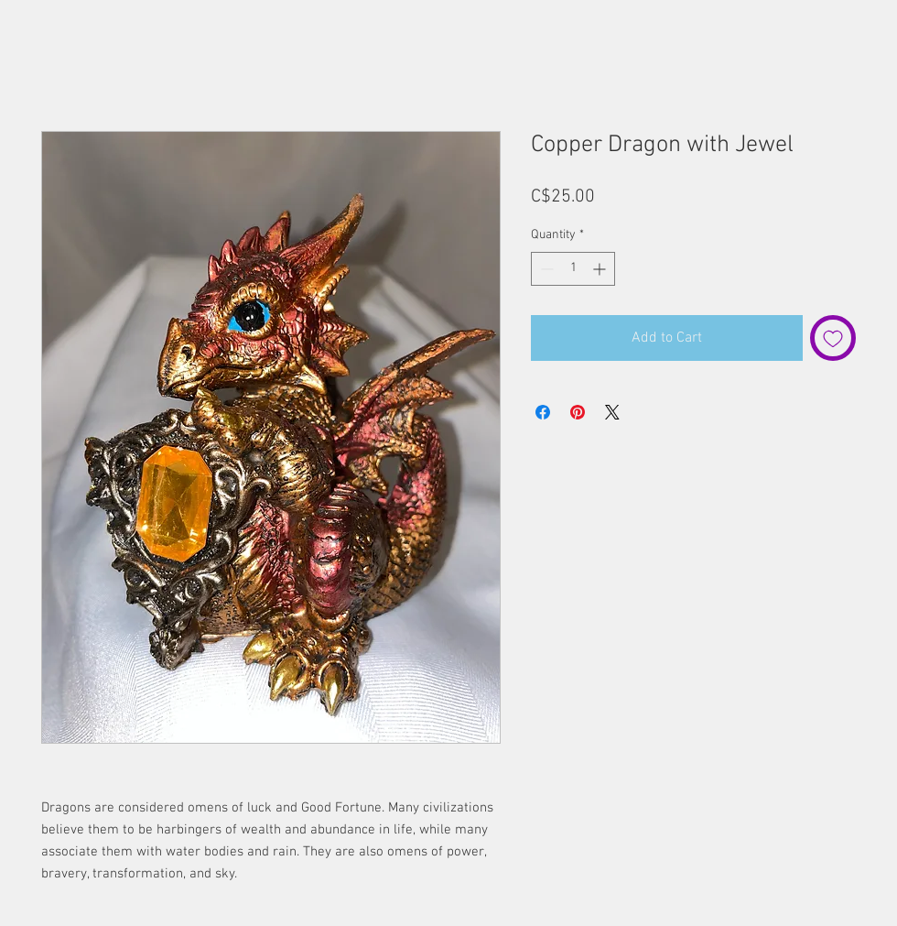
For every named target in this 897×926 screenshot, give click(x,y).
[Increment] (600, 269)
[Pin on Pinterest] (578, 412)
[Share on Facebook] (543, 412)
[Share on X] (612, 412)
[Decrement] (545, 269)
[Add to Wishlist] (833, 338)
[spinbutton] (573, 269)
